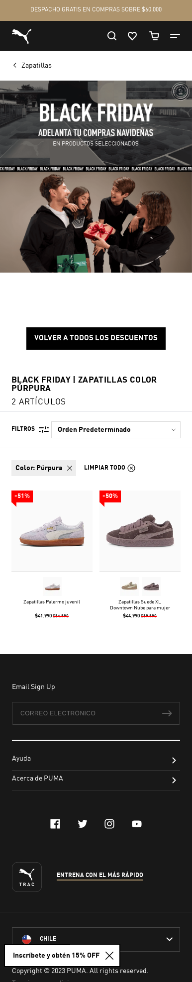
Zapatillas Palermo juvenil (51, 601)
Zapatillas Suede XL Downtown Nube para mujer (140, 604)
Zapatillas (37, 65)
